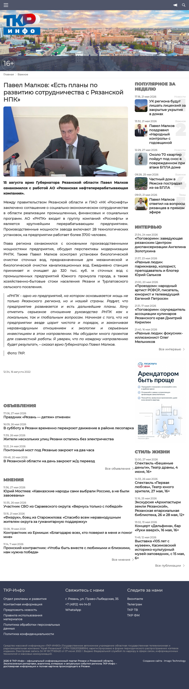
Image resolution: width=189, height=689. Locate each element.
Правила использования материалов (22, 617)
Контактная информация (22, 604)
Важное (23, 74)
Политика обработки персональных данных (31, 626)
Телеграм (134, 604)
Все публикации (168, 565)
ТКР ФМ (133, 615)
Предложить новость (20, 610)
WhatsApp (73, 610)
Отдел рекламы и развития (24, 599)
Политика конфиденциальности (28, 634)
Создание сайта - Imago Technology (164, 661)
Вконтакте (135, 599)
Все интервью (170, 349)
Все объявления (117, 469)
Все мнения (121, 560)
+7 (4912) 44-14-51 (78, 604)
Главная (8, 74)
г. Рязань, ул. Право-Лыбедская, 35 (91, 599)
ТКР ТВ (132, 610)
